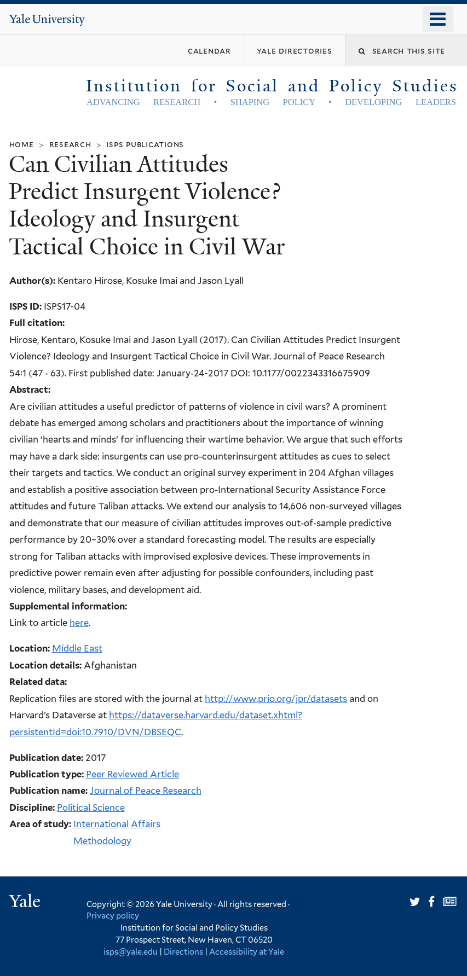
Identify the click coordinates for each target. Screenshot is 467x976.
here (79, 622)
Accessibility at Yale (246, 951)
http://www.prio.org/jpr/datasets (276, 698)
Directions (183, 951)
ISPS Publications (145, 144)
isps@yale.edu (130, 951)
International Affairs (116, 823)
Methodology (102, 840)
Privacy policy (113, 915)
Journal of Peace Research (145, 790)
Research (70, 144)
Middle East (77, 648)
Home (21, 144)
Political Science (91, 807)
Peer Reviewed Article (132, 774)
